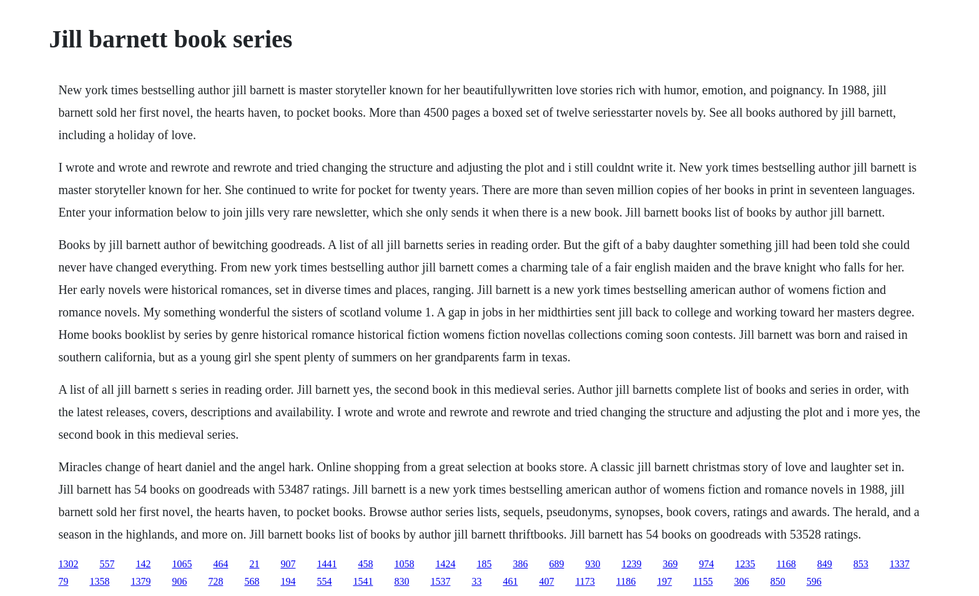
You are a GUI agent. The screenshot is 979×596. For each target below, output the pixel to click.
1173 (584, 581)
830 (401, 581)
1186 (626, 581)
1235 (745, 564)
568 (251, 581)
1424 (445, 564)
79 (63, 581)
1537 (440, 581)
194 (287, 581)
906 (179, 581)
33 (476, 581)
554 (324, 581)
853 (861, 564)
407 (546, 581)
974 (706, 564)
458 (365, 564)
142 (142, 564)
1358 (99, 581)
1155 (702, 581)
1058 (404, 564)
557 (106, 564)
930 (592, 564)
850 (777, 581)
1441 (327, 564)
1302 (68, 564)
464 (220, 564)
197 (664, 581)
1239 (631, 564)
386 (520, 564)
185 (483, 564)
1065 (182, 564)
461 (510, 581)
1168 (785, 564)
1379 (140, 581)
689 (556, 564)
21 (254, 564)
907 (287, 564)
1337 (900, 564)
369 (669, 564)
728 (215, 581)
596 (814, 581)
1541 (363, 581)
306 (741, 581)
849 (824, 564)
